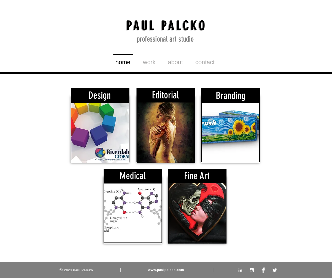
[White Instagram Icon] (252, 270)
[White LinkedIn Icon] (240, 270)
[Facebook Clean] (263, 270)
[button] (149, 60)
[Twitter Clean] (274, 270)
